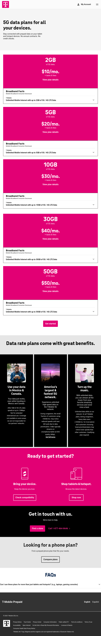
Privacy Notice (17, 622)
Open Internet (27, 625)
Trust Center (27, 622)
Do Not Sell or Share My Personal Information (46, 625)
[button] (50, 80)
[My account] (84, 4)
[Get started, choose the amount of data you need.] (50, 324)
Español (95, 602)
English (87, 602)
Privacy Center (37, 622)
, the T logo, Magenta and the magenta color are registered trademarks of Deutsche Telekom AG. (43, 631)
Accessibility (17, 625)
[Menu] (97, 4)
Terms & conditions (76, 622)
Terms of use (88, 622)
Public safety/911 (64, 622)
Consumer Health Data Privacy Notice (24, 628)
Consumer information (50, 622)
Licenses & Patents (66, 625)
